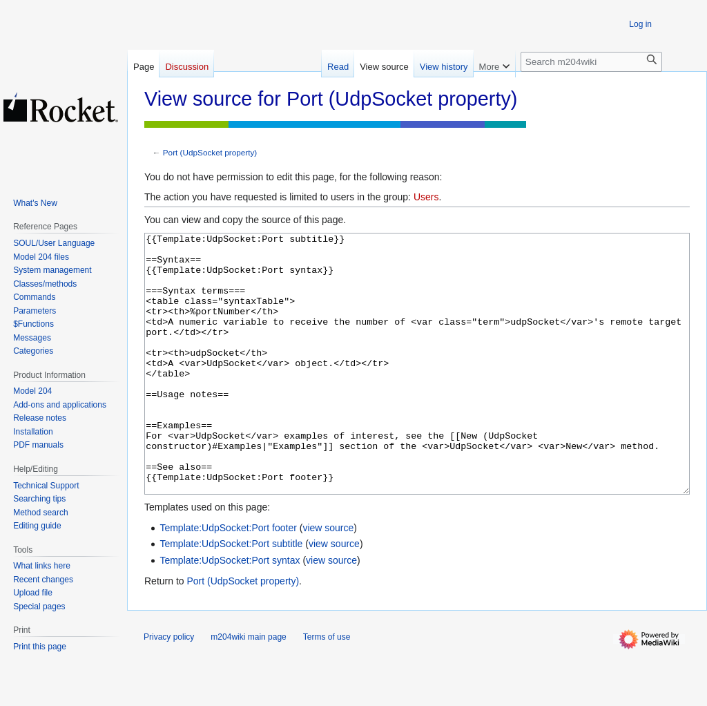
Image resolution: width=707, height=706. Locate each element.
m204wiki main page (248, 689)
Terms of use (327, 689)
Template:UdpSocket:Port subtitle (230, 595)
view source (328, 579)
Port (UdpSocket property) (210, 152)
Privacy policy (169, 689)
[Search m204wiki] (591, 62)
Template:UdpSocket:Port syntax (229, 612)
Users (426, 196)
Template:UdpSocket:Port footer (227, 579)
